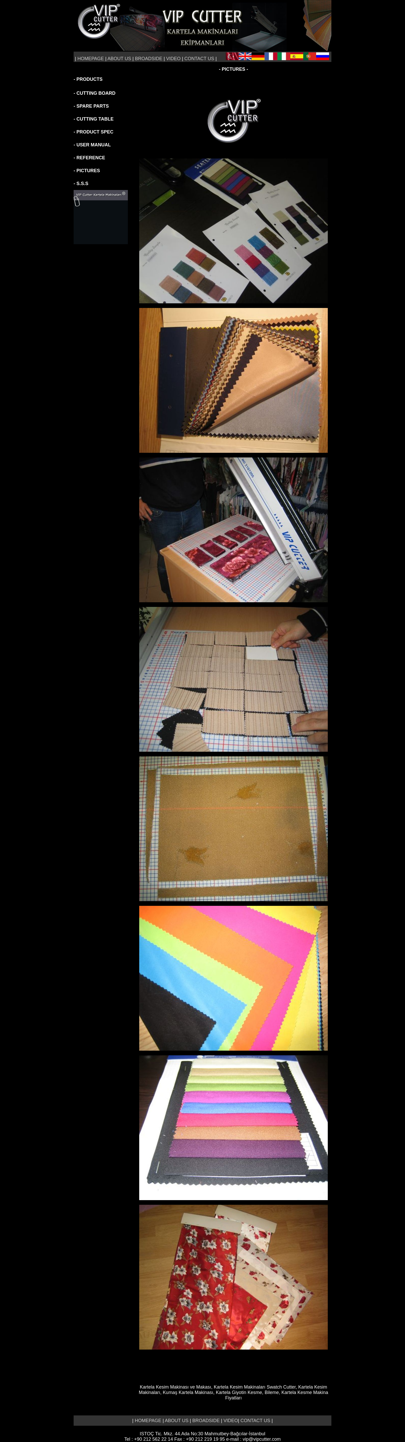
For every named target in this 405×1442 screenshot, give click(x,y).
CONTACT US (199, 58)
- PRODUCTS (88, 79)
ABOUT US (119, 58)
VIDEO (174, 58)
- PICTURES (87, 170)
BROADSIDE (148, 58)
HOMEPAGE (90, 58)
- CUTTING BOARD (94, 93)
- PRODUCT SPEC (93, 131)
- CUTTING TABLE (94, 119)
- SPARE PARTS (91, 106)
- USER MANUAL (92, 144)
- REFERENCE (89, 157)
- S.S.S (81, 183)
